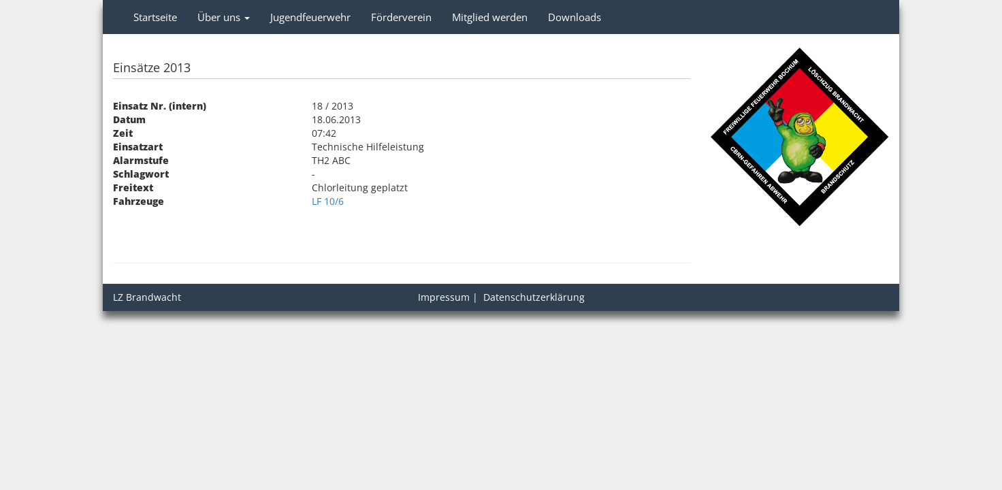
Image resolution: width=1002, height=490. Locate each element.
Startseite (155, 17)
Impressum (444, 297)
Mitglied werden (490, 17)
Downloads (574, 17)
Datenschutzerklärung (534, 297)
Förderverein (401, 17)
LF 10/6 (328, 201)
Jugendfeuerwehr (310, 17)
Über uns (223, 17)
